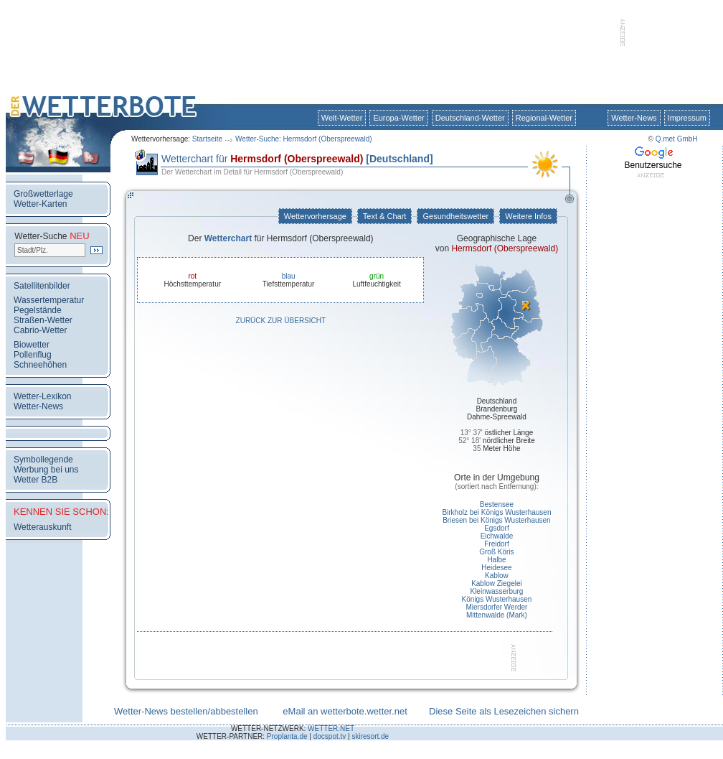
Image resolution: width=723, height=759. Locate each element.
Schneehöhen (40, 365)
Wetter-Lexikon (42, 396)
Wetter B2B (35, 480)
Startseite (207, 139)
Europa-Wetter (398, 117)
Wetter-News (633, 117)
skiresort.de (370, 736)
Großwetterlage (43, 194)
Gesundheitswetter (455, 216)
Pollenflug (33, 355)
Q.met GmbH (677, 139)
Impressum (687, 117)
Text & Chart (384, 216)
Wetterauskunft (42, 527)
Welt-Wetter (342, 117)
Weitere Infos (528, 216)
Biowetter (31, 345)
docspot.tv (329, 736)
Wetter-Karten (40, 204)
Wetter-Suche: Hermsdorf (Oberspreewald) (303, 139)
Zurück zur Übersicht (281, 321)
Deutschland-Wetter (470, 117)
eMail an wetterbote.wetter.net (345, 711)
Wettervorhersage (315, 216)
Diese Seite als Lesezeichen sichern (504, 711)
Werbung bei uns (46, 470)
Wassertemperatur (49, 300)
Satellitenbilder (42, 286)
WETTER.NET (331, 728)
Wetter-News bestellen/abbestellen (186, 711)
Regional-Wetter (544, 117)
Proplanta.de (287, 736)
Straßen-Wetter (43, 320)
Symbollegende (43, 460)
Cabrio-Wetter (40, 330)
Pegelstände (38, 310)
